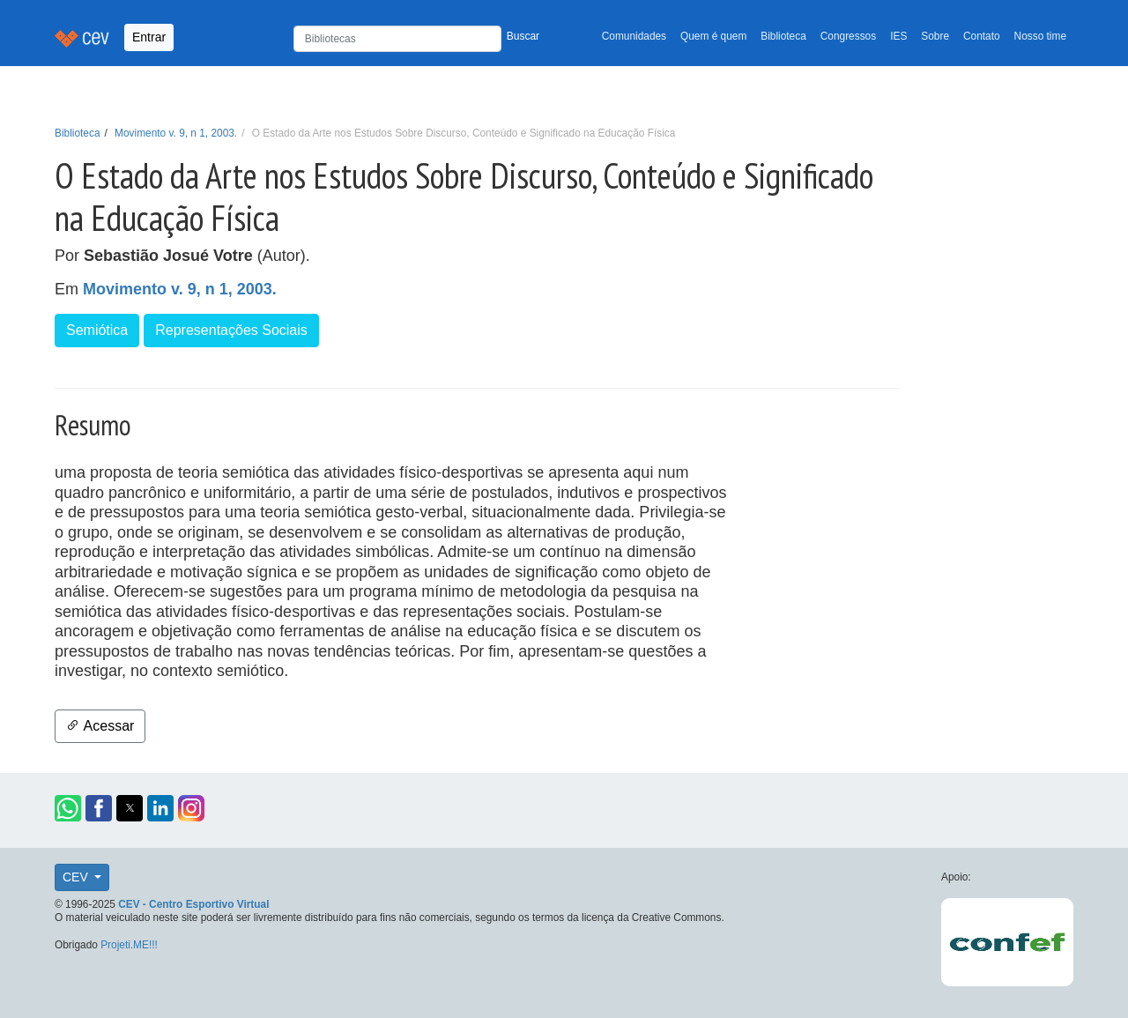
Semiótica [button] (97, 330)
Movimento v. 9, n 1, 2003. (176, 133)
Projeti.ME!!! (129, 945)
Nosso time (1040, 36)
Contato (981, 36)
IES (898, 36)
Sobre (935, 36)
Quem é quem (713, 36)
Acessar (100, 725)
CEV (77, 877)
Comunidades (634, 36)
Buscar (523, 36)
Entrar (149, 37)
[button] (68, 808)
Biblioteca (783, 36)
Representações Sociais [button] (231, 330)
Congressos (848, 36)
